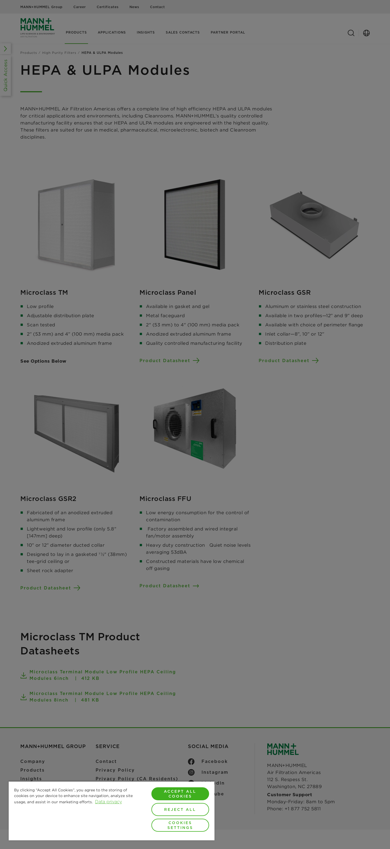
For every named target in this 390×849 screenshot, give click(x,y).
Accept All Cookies (180, 793)
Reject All (180, 809)
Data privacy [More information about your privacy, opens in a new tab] (108, 801)
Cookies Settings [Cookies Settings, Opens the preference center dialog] (180, 825)
